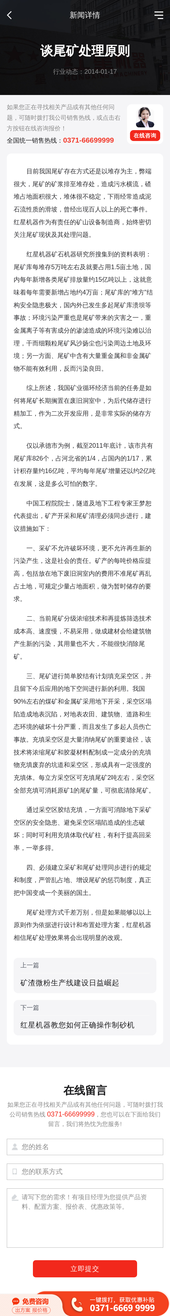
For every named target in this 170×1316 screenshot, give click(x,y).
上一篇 (85, 975)
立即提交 (85, 1268)
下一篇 (85, 1017)
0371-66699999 (88, 140)
